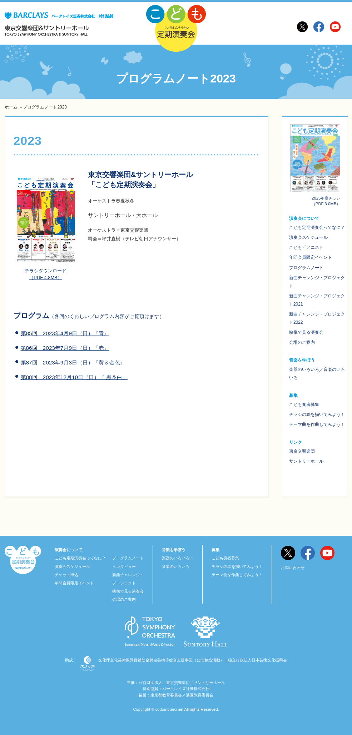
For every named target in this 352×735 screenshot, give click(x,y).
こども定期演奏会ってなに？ (317, 227)
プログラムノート (306, 267)
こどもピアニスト (306, 247)
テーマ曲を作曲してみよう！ (317, 424)
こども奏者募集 (304, 404)
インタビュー (124, 566)
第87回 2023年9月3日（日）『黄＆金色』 (73, 362)
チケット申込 (66, 575)
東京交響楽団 (302, 451)
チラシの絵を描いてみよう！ (317, 414)
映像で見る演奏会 (306, 332)
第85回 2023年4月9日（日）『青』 (65, 333)
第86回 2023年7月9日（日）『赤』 (65, 348)
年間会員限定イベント (310, 257)
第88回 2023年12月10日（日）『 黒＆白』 (74, 377)
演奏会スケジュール (308, 237)
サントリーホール (306, 461)
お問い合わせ (292, 567)
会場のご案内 (302, 342)
